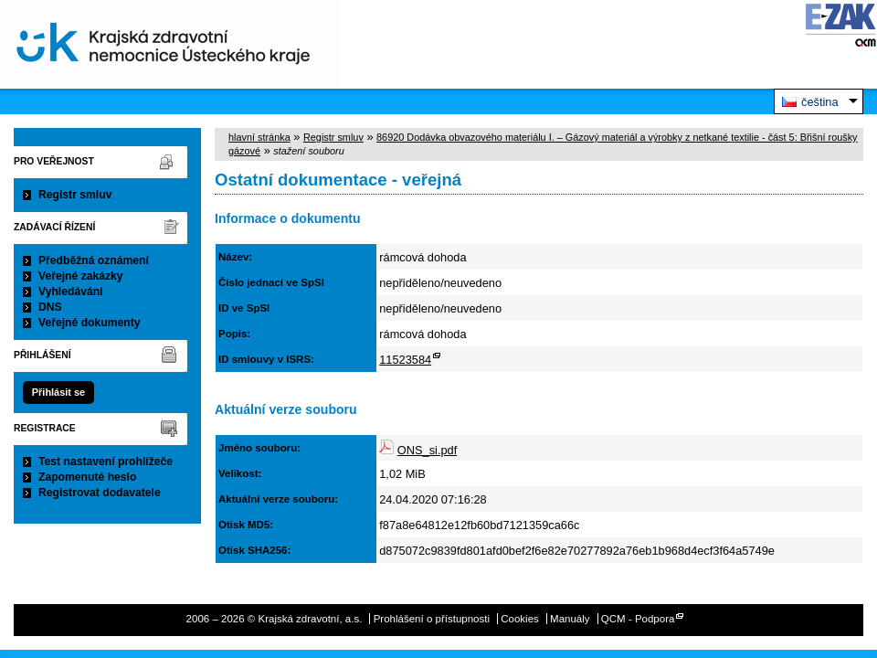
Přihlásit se (58, 392)
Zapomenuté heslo (87, 477)
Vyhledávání (70, 291)
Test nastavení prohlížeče (105, 461)
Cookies (520, 618)
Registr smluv (74, 194)
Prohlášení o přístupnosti (432, 618)
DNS (50, 307)
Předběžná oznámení (93, 260)
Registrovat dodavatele (99, 492)
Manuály (570, 618)
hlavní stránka (259, 137)
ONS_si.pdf (427, 450)
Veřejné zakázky (80, 276)
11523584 (405, 359)
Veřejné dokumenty (89, 322)
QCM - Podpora (638, 618)
